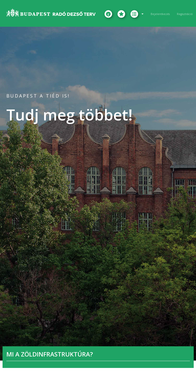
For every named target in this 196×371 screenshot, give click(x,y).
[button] (136, 14)
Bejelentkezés (160, 14)
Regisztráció (185, 14)
